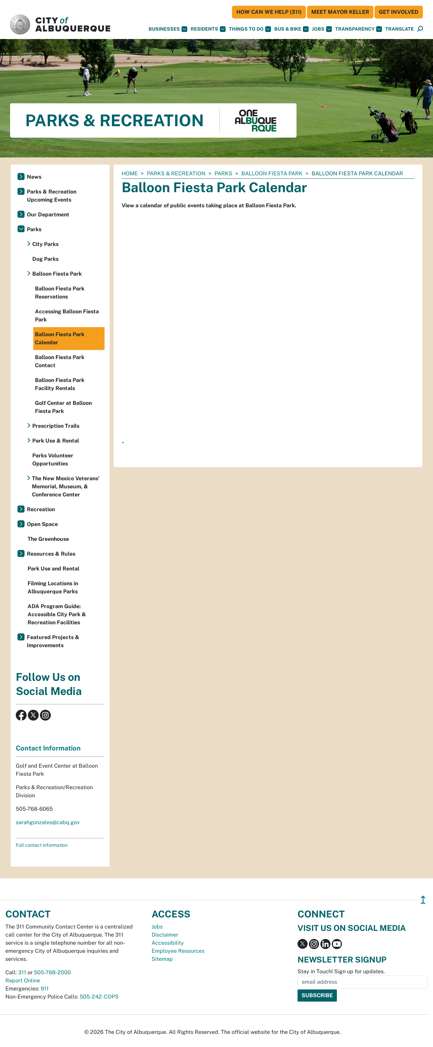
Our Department (48, 214)
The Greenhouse (48, 539)
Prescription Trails (55, 426)
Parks (223, 173)
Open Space (42, 524)
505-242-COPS (99, 996)
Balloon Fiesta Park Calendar (59, 338)
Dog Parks (45, 259)
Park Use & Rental (55, 441)
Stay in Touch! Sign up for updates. (341, 971)
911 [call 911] (45, 988)
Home (130, 173)
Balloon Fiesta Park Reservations (59, 292)
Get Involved (399, 12)
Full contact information (42, 845)
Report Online (22, 980)
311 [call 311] (22, 972)
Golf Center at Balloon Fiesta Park (63, 407)
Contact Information (48, 748)
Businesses (168, 29)
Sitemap (162, 959)
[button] (399, 29)
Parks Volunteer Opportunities (52, 459)
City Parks (45, 244)
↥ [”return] (423, 900)
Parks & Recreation (176, 173)
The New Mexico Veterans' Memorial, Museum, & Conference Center (66, 486)
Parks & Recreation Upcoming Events (51, 195)
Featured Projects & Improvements (53, 641)
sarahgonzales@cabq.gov (48, 822)
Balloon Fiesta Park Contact (59, 361)
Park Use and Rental (53, 568)
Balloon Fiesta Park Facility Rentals (59, 384)
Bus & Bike (291, 29)
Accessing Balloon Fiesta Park (67, 315)
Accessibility (168, 943)
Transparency (358, 29)
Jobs (322, 29)
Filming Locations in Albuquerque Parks (53, 587)
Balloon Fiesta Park (272, 173)
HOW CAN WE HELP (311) (269, 12)
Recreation (41, 509)
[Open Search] (420, 29)
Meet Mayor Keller (340, 12)
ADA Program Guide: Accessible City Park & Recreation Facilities (57, 614)
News (34, 177)
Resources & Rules (51, 554)
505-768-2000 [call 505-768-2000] (52, 972)
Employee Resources (178, 951)
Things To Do (250, 29)
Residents (208, 29)
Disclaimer (165, 935)
